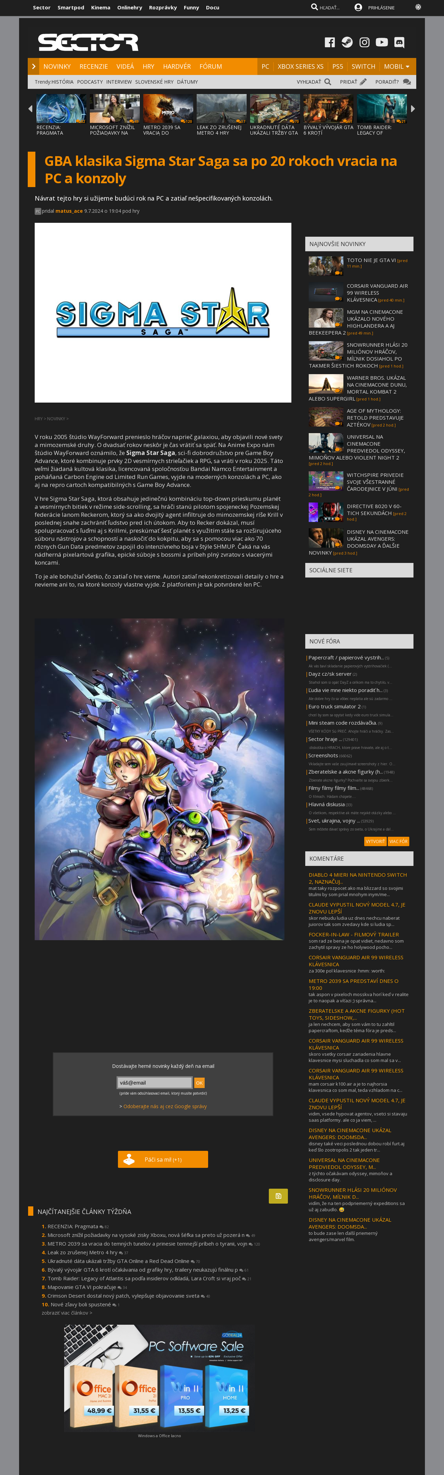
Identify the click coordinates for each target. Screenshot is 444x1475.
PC (265, 66)
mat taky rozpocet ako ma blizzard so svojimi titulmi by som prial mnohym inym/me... (356, 891)
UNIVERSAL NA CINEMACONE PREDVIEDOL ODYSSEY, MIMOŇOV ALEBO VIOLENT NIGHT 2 (357, 447)
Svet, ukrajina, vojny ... (334, 820)
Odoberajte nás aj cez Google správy (165, 1106)
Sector (42, 7)
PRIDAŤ (348, 81)
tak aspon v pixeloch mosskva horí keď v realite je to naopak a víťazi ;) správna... (359, 997)
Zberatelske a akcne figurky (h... (345, 771)
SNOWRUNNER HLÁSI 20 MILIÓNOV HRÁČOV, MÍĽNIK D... (353, 1193)
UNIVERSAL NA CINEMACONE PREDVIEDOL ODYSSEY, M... (344, 1163)
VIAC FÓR (399, 841)
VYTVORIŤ (375, 841)
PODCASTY (90, 81)
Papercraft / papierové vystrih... (346, 657)
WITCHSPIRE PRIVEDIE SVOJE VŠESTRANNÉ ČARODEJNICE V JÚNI (375, 481)
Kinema (100, 7)
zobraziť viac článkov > (67, 1312)
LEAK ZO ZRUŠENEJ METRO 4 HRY (219, 130)
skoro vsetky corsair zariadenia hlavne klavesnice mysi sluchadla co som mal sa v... (355, 1057)
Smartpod (71, 7)
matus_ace (69, 211)
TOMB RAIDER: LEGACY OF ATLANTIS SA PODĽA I (381, 135)
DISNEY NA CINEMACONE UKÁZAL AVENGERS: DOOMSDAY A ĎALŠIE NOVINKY (359, 542)
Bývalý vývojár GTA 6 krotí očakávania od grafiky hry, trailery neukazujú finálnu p (148, 1269)
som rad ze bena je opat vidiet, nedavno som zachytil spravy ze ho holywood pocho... (356, 944)
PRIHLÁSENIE (381, 8)
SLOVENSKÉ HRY (154, 81)
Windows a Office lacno (159, 1435)
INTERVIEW (119, 81)
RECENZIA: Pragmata (78, 1226)
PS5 (337, 66)
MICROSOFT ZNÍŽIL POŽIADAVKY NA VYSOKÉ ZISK (112, 133)
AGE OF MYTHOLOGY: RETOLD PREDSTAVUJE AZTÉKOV (375, 417)
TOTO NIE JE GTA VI (371, 259)
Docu (212, 7)
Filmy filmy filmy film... (333, 787)
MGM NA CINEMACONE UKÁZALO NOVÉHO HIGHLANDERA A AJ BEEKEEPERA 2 (356, 322)
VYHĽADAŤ (309, 81)
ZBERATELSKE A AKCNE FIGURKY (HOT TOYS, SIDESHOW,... (357, 1014)
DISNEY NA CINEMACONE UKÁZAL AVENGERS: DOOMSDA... (350, 1133)
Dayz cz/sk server (330, 673)
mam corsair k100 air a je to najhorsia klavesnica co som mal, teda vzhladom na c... (355, 1087)
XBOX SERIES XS (301, 66)
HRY (148, 66)
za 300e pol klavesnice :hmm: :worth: (347, 971)
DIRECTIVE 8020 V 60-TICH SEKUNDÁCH (374, 509)
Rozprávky (163, 7)
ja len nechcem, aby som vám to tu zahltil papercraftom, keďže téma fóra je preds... (352, 1027)
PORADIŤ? (387, 81)
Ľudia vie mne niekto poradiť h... (345, 689)
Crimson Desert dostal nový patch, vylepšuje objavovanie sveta (129, 1295)
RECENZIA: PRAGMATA (49, 130)
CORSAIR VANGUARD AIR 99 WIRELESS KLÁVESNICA (377, 292)
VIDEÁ (125, 66)
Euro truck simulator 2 (334, 706)
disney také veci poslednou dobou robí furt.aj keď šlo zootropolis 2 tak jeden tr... (356, 1146)
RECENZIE (93, 66)
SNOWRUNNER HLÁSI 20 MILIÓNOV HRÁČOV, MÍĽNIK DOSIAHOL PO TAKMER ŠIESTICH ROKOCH (358, 355)
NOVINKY (57, 66)
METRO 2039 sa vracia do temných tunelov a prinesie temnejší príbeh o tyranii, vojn (154, 1243)
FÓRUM (210, 66)
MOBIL (394, 66)
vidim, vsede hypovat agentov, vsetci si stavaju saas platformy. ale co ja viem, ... (358, 1117)
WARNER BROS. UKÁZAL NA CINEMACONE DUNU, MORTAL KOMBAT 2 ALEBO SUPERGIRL (358, 388)
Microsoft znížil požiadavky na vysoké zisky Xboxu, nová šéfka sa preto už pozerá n (151, 1234)
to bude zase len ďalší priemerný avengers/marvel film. (343, 1236)
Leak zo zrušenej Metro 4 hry (88, 1252)
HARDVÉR (177, 66)
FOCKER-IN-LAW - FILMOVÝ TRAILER (354, 934)
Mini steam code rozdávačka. (342, 722)
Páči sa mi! (163, 1159)
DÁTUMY (187, 81)
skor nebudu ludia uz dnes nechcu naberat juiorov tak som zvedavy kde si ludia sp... (354, 921)
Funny (191, 7)
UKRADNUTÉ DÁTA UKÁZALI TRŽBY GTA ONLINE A (274, 133)
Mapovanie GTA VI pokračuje (87, 1286)
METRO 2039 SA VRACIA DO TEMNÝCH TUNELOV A (167, 135)
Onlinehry (129, 7)
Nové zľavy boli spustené (85, 1304)
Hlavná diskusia (326, 804)
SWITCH (363, 66)
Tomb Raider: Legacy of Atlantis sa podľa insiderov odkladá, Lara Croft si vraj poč (149, 1278)
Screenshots (323, 755)
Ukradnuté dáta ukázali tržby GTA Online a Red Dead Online (124, 1260)
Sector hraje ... (325, 738)
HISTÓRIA (62, 81)
